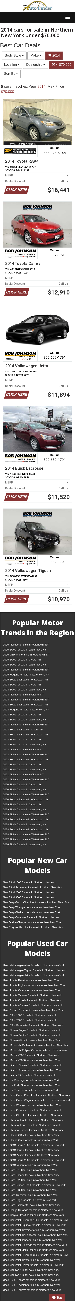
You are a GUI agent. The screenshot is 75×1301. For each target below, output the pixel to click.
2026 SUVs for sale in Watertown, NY (24, 649)
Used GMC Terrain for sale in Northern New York (31, 1150)
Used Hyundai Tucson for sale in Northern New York (33, 1130)
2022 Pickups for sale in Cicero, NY (23, 749)
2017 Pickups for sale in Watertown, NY (26, 839)
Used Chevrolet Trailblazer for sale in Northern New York (35, 1234)
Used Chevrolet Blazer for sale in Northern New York (33, 1264)
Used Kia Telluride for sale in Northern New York (30, 1090)
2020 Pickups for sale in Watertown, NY (26, 794)
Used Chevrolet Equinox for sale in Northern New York (34, 1224)
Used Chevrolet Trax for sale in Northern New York (32, 1259)
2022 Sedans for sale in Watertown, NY (25, 759)
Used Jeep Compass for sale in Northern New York (32, 1110)
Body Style (14, 55)
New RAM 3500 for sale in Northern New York (29, 897)
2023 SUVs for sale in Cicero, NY (22, 714)
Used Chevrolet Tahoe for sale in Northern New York (33, 1239)
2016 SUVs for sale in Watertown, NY (24, 844)
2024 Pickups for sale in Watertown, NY (26, 699)
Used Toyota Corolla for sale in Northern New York (32, 1000)
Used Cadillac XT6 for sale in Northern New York (31, 1274)
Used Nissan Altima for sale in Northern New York (31, 1040)
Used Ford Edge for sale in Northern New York (29, 1200)
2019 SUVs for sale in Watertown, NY (24, 809)
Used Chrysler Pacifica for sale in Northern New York (33, 1214)
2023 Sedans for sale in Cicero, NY (23, 729)
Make (35, 55)
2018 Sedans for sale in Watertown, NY (25, 829)
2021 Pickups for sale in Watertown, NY (26, 779)
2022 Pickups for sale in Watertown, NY (26, 754)
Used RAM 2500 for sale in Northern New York (30, 1020)
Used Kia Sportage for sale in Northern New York (31, 1080)
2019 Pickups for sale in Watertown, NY (26, 814)
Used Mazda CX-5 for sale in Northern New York (31, 1055)
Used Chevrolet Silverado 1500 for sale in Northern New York (35, 1220)
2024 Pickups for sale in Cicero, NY (23, 694)
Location (11, 65)
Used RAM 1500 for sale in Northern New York (30, 1015)
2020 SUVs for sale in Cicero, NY (22, 784)
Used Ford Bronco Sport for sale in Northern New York (34, 1185)
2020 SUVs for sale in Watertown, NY (24, 789)
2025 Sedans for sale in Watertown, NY (25, 679)
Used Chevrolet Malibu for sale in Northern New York (33, 1249)
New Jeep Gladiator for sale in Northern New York (31, 912)
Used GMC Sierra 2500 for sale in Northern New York (34, 1160)
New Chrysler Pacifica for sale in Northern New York (33, 927)
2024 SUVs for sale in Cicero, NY (22, 684)
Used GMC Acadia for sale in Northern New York (31, 1155)
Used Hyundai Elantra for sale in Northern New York (33, 1120)
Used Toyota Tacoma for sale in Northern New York (32, 995)
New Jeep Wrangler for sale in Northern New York (31, 907)
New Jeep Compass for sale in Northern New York (32, 917)
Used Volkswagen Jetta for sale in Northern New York (34, 975)
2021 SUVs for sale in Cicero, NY (22, 764)
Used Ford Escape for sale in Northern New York (31, 1175)
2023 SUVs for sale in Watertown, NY (24, 719)
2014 (54, 55)
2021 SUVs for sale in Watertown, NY (24, 769)
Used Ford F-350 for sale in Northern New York (30, 1190)
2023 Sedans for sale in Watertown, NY (25, 734)
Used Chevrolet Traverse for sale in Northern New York (34, 1229)
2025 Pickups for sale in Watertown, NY (26, 669)
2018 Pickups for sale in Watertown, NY (26, 834)
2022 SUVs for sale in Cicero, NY (22, 739)
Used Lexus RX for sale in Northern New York (29, 1075)
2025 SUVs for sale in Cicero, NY (22, 659)
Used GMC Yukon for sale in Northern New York (30, 1165)
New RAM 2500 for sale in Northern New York (29, 892)
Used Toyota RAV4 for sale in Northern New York (31, 980)
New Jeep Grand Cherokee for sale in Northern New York (36, 902)
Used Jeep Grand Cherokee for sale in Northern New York (36, 1095)
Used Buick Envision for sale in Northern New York (32, 1284)
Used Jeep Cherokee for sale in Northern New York (32, 1115)
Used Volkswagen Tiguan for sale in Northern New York (35, 970)
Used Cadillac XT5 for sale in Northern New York (31, 1269)
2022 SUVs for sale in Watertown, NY (24, 744)
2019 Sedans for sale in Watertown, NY (25, 819)
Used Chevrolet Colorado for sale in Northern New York (35, 1244)
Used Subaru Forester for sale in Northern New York (33, 1010)
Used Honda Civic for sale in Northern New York (30, 1140)
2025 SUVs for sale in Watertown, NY (24, 664)
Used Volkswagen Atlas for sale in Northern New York (34, 965)
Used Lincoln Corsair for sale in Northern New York (32, 1065)
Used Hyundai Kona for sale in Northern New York (32, 1125)
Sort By (11, 74)
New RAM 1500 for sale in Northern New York (29, 882)
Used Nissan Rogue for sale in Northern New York (32, 1030)
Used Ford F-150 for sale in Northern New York (30, 1170)
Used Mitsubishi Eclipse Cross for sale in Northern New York (35, 1051)
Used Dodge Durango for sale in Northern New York (33, 1209)
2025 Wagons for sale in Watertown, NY (26, 674)
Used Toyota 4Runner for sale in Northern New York (33, 1005)
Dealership (35, 65)
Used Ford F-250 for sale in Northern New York (30, 1180)
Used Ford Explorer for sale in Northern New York (31, 1205)
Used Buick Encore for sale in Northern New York (31, 1279)
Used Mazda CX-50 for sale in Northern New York (31, 1060)
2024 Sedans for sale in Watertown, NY (25, 704)
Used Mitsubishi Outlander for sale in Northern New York (35, 1045)
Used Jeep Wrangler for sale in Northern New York (32, 1105)
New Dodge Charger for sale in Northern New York (32, 922)
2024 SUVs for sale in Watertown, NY (24, 689)
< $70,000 (61, 65)
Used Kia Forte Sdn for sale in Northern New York (31, 1085)
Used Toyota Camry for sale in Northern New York (31, 990)
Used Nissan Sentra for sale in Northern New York (32, 1035)
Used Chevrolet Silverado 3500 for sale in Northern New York (35, 1255)
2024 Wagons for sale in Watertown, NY (26, 709)
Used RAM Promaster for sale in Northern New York (33, 1025)
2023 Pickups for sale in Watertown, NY (26, 724)
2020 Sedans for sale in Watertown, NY (25, 799)
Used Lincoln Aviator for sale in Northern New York (32, 1070)
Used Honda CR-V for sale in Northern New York (31, 1135)
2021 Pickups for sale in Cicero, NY (23, 774)
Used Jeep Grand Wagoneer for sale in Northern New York (37, 1100)
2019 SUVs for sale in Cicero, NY (22, 804)
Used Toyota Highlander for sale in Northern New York (34, 985)
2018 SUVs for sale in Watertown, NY (24, 824)
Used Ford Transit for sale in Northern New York (30, 1195)
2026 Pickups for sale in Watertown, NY (26, 644)
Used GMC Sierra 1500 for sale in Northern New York (34, 1145)
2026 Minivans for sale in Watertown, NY (26, 654)
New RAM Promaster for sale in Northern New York (32, 887)
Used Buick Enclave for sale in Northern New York (32, 1289)
